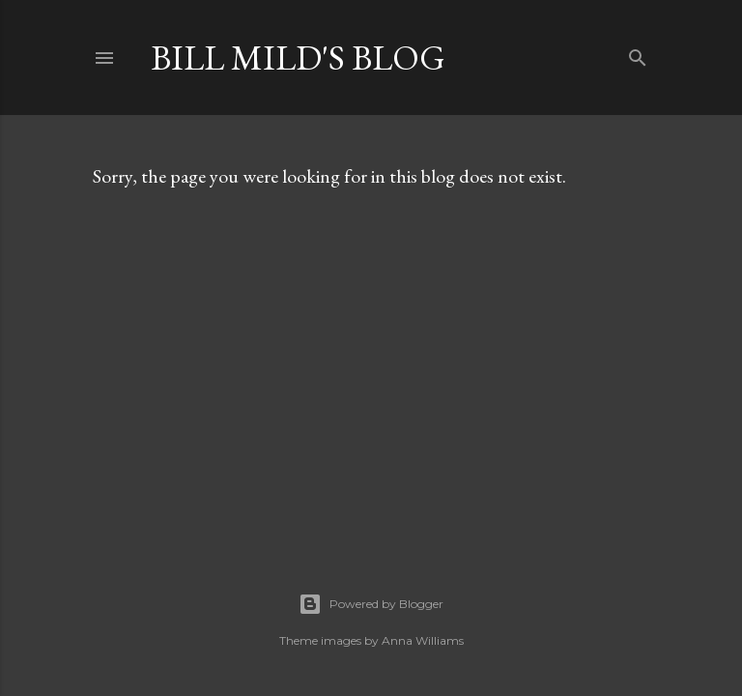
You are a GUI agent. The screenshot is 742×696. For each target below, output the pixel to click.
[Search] (637, 53)
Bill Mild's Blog (298, 57)
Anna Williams (423, 640)
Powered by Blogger (371, 604)
